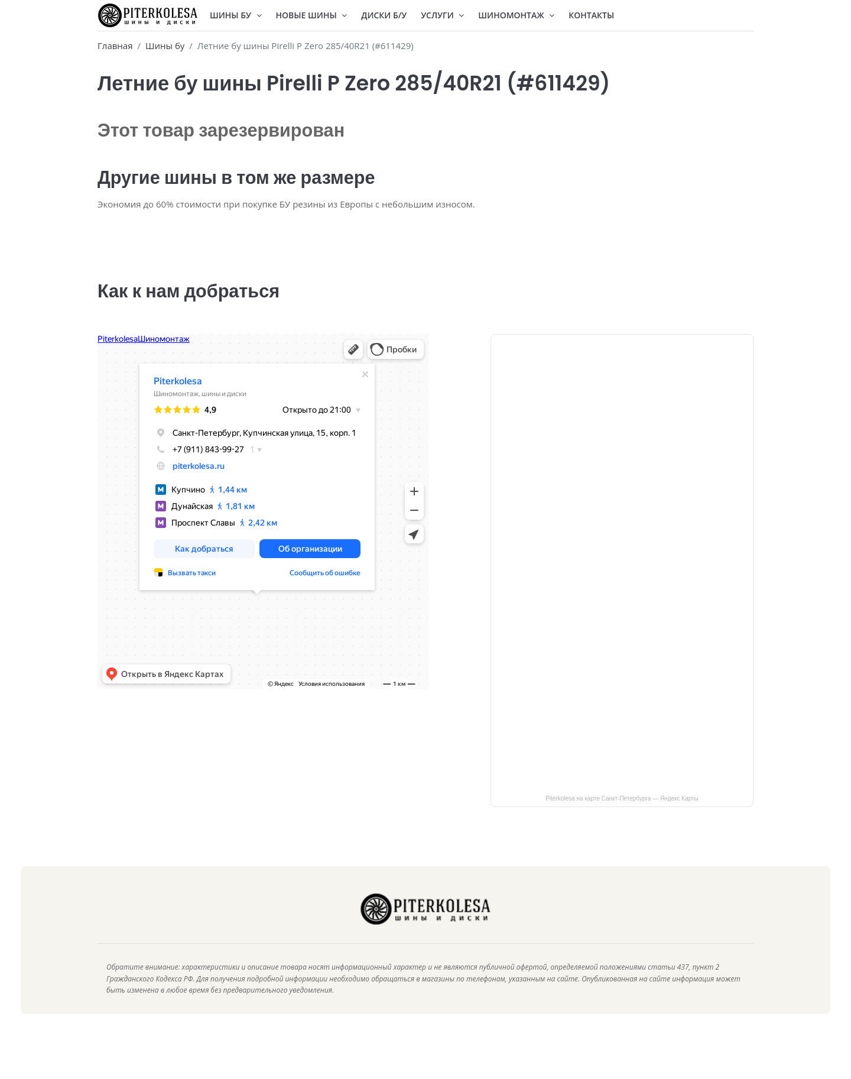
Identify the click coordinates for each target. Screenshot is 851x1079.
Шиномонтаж (516, 15)
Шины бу (164, 45)
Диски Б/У (384, 15)
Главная (115, 45)
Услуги (442, 15)
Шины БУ (236, 15)
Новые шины (311, 15)
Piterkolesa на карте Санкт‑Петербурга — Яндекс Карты (622, 816)
